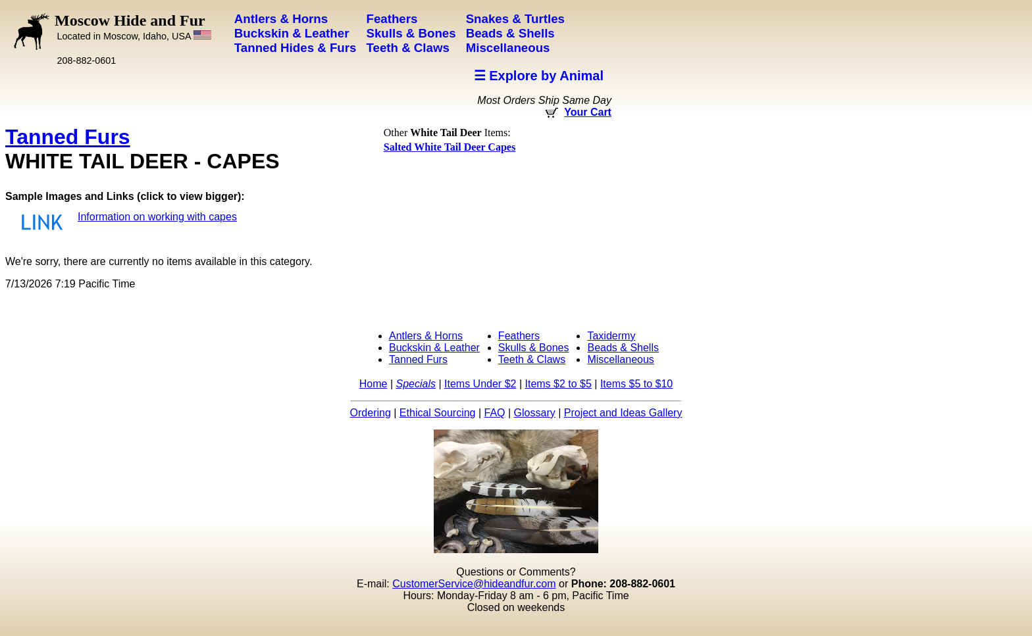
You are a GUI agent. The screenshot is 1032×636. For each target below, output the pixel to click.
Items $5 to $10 (636, 383)
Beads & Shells (623, 347)
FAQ (494, 412)
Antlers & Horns (426, 335)
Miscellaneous (620, 359)
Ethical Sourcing (438, 412)
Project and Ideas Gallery (623, 412)
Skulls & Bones (533, 347)
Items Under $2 (480, 383)
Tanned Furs (67, 137)
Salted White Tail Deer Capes (449, 147)
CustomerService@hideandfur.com (473, 583)
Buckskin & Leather (434, 347)
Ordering (370, 412)
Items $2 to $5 (558, 383)
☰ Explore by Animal (539, 75)
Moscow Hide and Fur (133, 26)
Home (373, 383)
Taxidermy (611, 335)
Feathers (519, 335)
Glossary (534, 412)
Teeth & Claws (531, 359)
